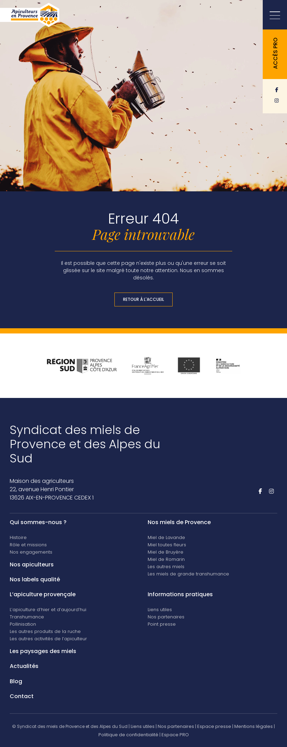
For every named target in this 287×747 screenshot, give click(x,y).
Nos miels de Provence (179, 522)
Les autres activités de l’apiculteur (48, 638)
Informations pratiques (180, 594)
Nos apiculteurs (32, 564)
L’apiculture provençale (43, 594)
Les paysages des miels (43, 651)
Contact (22, 696)
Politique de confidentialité (128, 734)
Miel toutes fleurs (167, 544)
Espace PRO (175, 734)
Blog (16, 681)
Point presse (162, 624)
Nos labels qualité (35, 579)
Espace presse (214, 726)
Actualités (24, 666)
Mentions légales (253, 726)
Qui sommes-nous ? (38, 522)
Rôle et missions (28, 544)
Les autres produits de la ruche (45, 631)
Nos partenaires (166, 617)
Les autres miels (166, 566)
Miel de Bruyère (165, 552)
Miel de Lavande (166, 537)
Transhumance (27, 617)
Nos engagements (31, 552)
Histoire (18, 537)
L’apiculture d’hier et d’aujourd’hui (48, 609)
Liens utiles (160, 609)
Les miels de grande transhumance (188, 574)
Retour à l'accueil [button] (143, 299)
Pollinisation (23, 624)
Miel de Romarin (166, 559)
